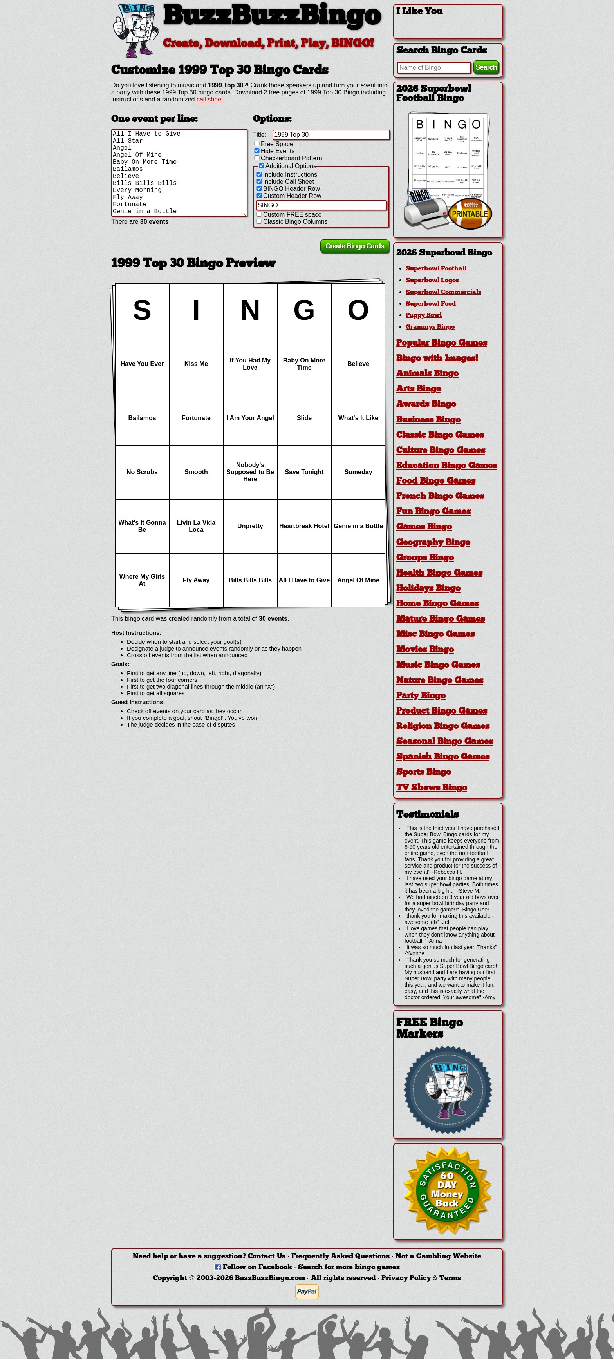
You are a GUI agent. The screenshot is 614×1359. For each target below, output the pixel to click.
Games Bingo (424, 527)
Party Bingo (421, 696)
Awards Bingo (426, 404)
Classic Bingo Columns (291, 221)
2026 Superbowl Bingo (444, 253)
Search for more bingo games (349, 1267)
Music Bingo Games (438, 665)
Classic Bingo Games (440, 435)
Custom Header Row (288, 195)
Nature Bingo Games (439, 680)
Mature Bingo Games (440, 619)
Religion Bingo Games (442, 726)
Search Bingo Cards (441, 51)
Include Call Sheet (284, 181)
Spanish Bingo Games (442, 757)
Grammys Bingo (430, 327)
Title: (259, 134)
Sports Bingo (423, 772)
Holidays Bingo (428, 588)
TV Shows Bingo (431, 788)
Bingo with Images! (437, 358)
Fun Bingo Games (433, 511)
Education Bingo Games (446, 466)
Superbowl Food (431, 304)
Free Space (273, 144)
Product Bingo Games (441, 711)
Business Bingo (428, 420)
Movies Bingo (425, 649)
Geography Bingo (433, 542)
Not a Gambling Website (438, 1256)
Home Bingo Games (437, 604)
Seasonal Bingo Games (444, 742)
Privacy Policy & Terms (421, 1278)
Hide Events (273, 151)
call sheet (210, 99)
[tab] (448, 253)
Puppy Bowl (424, 315)
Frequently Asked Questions (340, 1256)
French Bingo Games (440, 496)
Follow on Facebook (257, 1267)
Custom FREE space (288, 214)
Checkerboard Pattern (287, 158)
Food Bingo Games (435, 481)
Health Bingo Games (439, 573)
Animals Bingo (427, 374)
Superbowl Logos (432, 280)
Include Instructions (286, 174)
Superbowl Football (436, 269)
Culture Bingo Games (440, 450)
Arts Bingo (418, 389)
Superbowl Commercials (443, 292)
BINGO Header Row (287, 188)
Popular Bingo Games (441, 343)
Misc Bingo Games (435, 634)
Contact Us (266, 1256)
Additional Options (287, 166)
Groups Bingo (425, 558)
